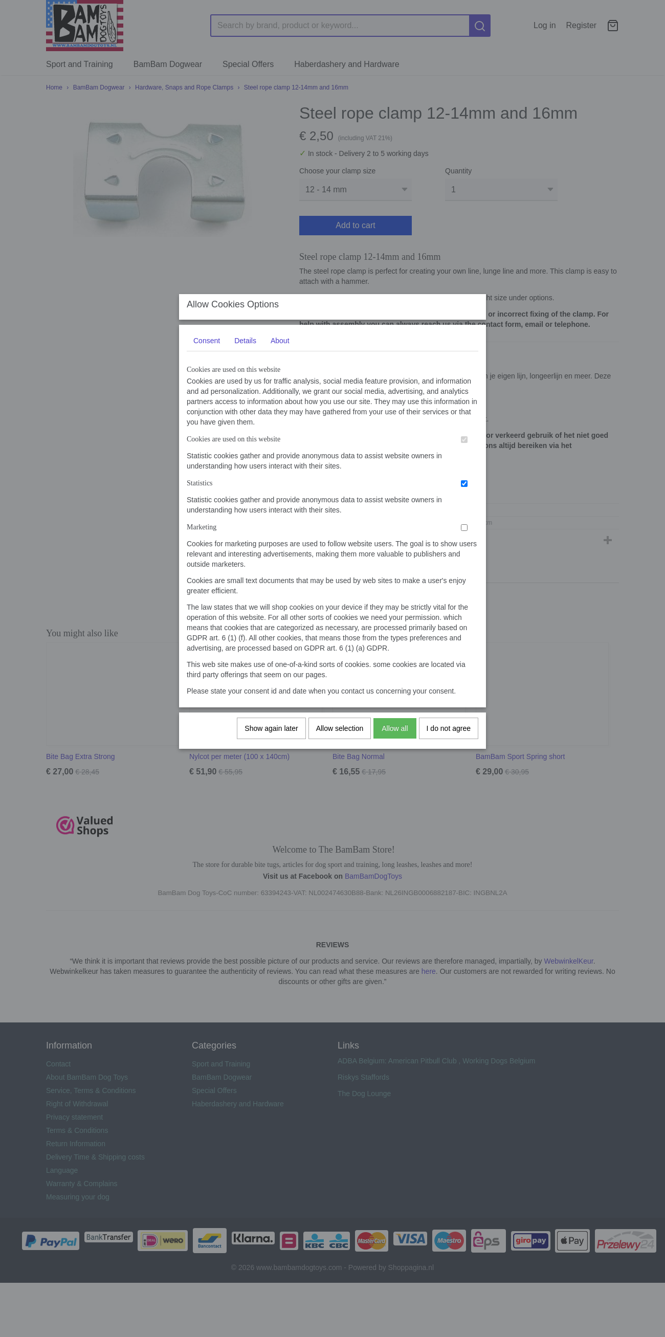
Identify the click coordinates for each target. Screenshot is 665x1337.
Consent (206, 350)
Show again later (271, 738)
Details (245, 350)
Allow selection (340, 738)
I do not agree (449, 738)
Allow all (395, 738)
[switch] (464, 449)
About (280, 350)
